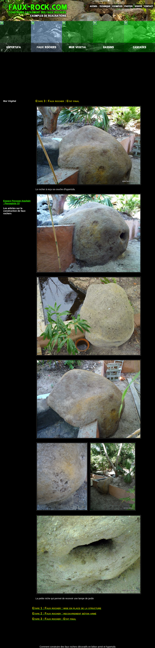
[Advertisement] (77, 74)
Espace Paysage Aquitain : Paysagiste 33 (17, 202)
